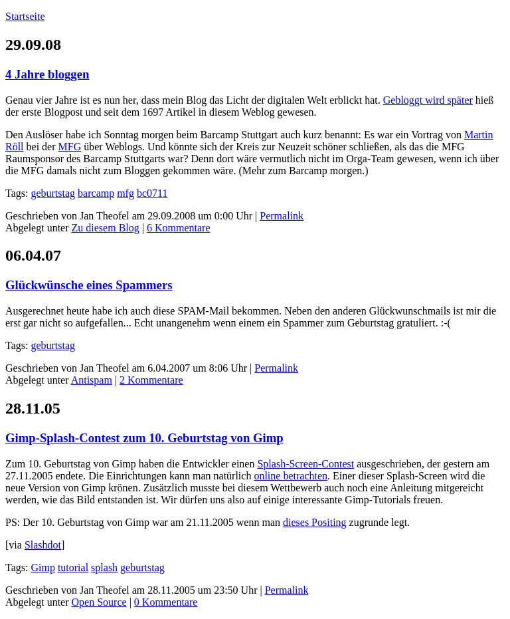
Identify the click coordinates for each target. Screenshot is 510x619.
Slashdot (43, 545)
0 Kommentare (166, 602)
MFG (70, 146)
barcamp (96, 193)
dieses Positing (315, 522)
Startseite (25, 16)
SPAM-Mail (203, 310)
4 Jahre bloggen (47, 74)
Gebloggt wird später (428, 100)
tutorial (73, 567)
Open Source (99, 602)
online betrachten (290, 475)
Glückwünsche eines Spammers (88, 285)
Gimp (42, 567)
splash (104, 567)
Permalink (281, 215)
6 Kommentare (179, 227)
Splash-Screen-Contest (305, 463)
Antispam (91, 380)
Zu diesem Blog (105, 227)
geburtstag (53, 193)
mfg (125, 193)
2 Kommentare (151, 380)
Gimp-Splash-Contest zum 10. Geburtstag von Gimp (144, 438)
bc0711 (152, 193)
